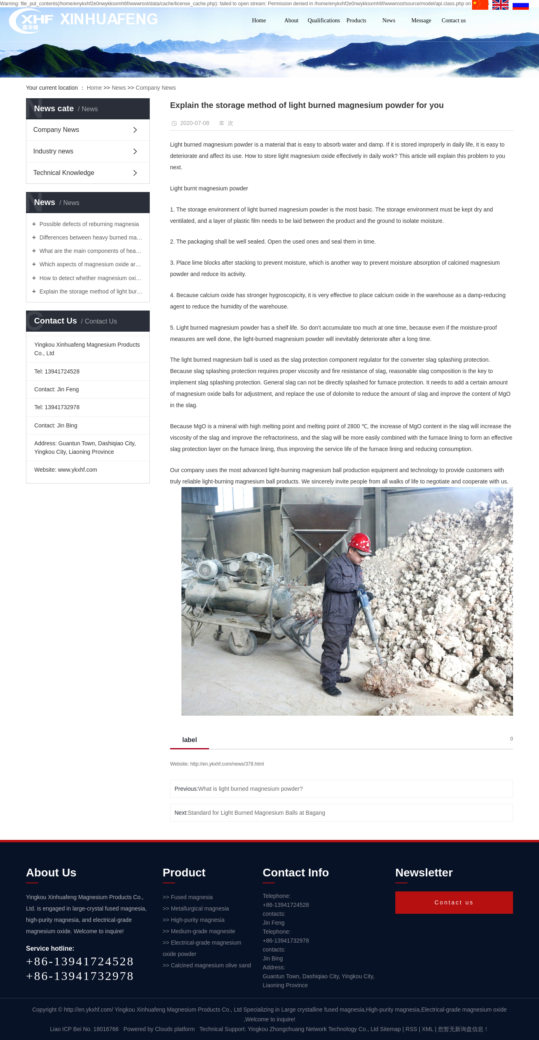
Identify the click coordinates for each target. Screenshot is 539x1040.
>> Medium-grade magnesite (199, 931)
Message (421, 20)
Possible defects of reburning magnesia (88, 224)
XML (427, 1029)
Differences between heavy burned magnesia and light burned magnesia (91, 237)
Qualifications (324, 20)
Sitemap (391, 1029)
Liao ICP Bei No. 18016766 (84, 1029)
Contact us (454, 20)
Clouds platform (175, 1029)
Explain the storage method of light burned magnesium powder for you (91, 291)
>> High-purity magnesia (194, 920)
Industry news (53, 151)
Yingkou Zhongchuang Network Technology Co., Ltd (314, 1029)
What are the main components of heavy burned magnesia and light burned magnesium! (91, 251)
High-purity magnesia (392, 1009)
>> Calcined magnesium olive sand (207, 965)
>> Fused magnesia (188, 897)
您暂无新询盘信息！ (463, 1029)
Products (357, 20)
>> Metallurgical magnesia (196, 908)
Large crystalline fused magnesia (322, 1009)
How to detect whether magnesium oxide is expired (91, 278)
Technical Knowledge (63, 172)
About (292, 20)
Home (259, 20)
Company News (156, 87)
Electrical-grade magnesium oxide (464, 1009)
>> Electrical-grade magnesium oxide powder (202, 948)
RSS (411, 1029)
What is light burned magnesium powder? (250, 788)
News (388, 20)
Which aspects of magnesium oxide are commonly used (91, 264)
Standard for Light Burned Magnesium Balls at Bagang (257, 812)
